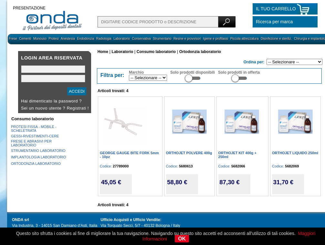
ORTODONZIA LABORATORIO (36, 163)
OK (182, 238)
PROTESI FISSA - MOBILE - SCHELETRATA (34, 129)
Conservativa (141, 38)
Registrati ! (78, 108)
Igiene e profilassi (215, 38)
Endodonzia (85, 38)
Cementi (25, 38)
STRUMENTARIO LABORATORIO (38, 151)
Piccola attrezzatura (244, 38)
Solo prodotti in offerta (239, 72)
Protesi (53, 38)
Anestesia (68, 38)
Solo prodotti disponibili (192, 72)
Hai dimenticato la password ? (51, 101)
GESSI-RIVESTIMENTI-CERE (35, 136)
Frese (13, 38)
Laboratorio (121, 38)
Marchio (136, 72)
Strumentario (162, 38)
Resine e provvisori (187, 38)
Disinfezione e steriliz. (276, 38)
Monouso (40, 38)
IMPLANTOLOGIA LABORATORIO (38, 157)
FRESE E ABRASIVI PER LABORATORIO (31, 143)
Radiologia (103, 38)
